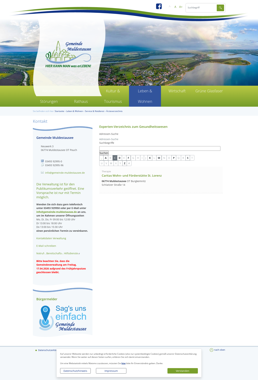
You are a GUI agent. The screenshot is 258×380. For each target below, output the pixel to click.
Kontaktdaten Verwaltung (51, 238)
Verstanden (182, 370)
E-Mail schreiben (46, 245)
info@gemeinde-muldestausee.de (65, 172)
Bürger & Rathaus (80, 96)
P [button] (174, 157)
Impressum (111, 370)
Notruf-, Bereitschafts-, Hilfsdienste (57, 253)
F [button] (128, 157)
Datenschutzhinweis (75, 370)
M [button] (159, 157)
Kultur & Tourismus (113, 96)
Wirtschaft (177, 90)
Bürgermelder (46, 299)
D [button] (119, 157)
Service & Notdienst (94, 111)
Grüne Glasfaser (209, 90)
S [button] (187, 157)
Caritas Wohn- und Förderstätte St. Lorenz (132, 175)
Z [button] (124, 163)
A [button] (106, 157)
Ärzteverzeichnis (114, 111)
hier (123, 363)
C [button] (115, 157)
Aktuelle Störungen (49, 96)
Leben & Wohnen (145, 96)
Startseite (59, 111)
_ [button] (101, 157)
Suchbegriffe (106, 142)
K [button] (150, 157)
